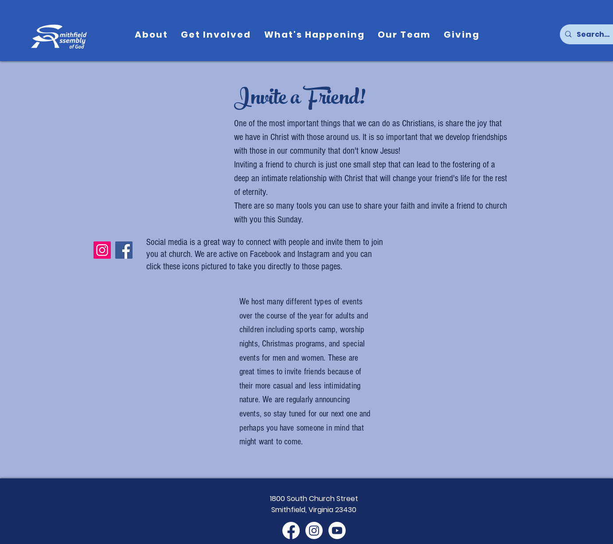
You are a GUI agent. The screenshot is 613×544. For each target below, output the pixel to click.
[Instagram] (102, 250)
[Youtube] (337, 530)
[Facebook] (124, 250)
